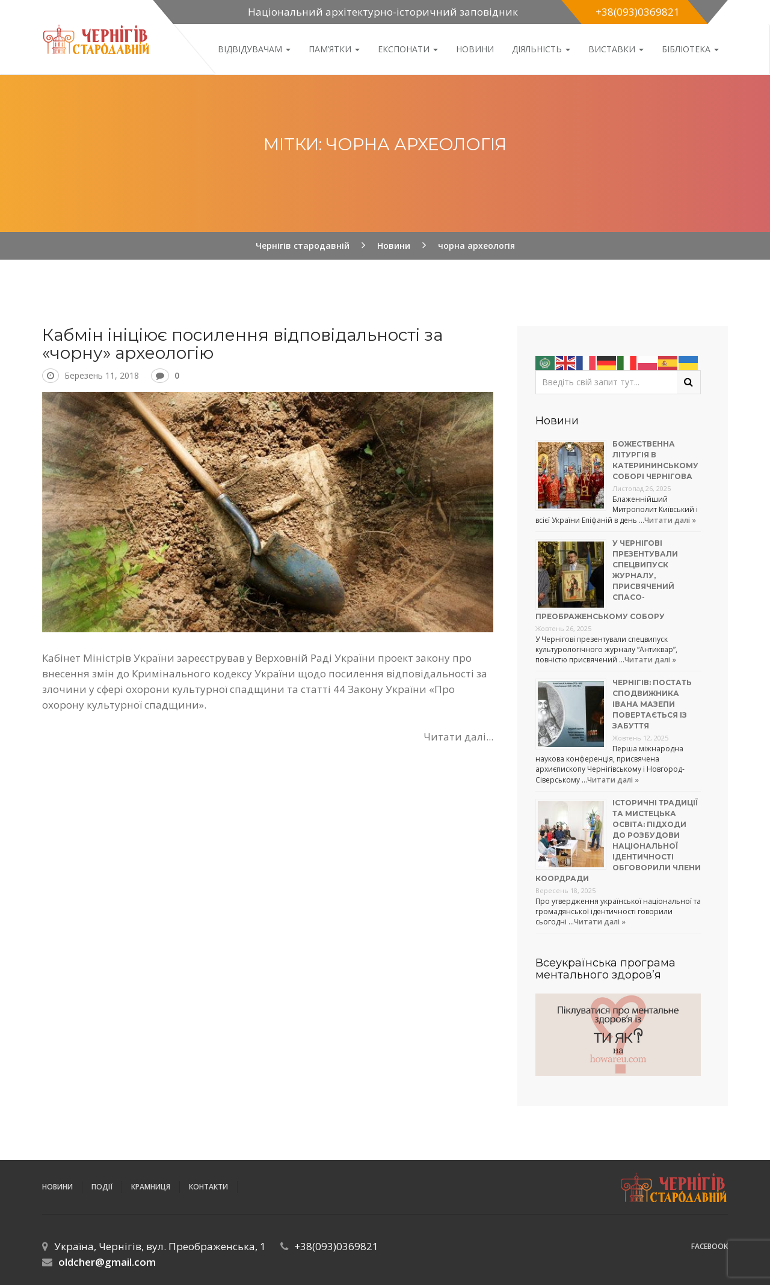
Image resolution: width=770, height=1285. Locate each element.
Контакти (208, 1187)
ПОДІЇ (101, 1187)
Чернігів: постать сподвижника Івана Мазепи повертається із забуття (652, 704)
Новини (475, 49)
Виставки (616, 49)
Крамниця (150, 1187)
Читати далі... (458, 736)
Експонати (408, 49)
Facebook (709, 1246)
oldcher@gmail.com (107, 1262)
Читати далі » (670, 520)
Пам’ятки (334, 49)
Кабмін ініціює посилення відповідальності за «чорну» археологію (242, 344)
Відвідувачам (254, 49)
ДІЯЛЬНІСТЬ (541, 49)
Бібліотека (690, 49)
